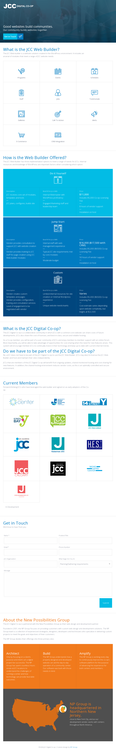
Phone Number (64, 547)
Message (7, 570)
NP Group (73, 747)
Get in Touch (10, 36)
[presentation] (22, 603)
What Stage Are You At (67, 559)
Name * (6, 535)
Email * (6, 547)
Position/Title (63, 535)
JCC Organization (10, 559)
